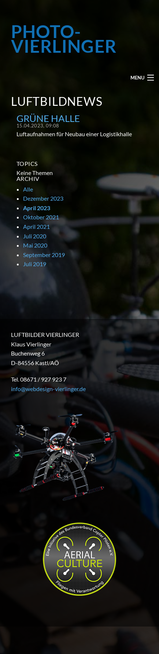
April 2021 (36, 226)
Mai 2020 (35, 245)
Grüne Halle (48, 118)
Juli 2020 (34, 236)
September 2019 (44, 254)
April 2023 (36, 207)
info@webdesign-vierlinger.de (48, 388)
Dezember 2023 (43, 198)
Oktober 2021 (41, 216)
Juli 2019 (34, 263)
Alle (28, 189)
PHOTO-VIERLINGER (64, 39)
